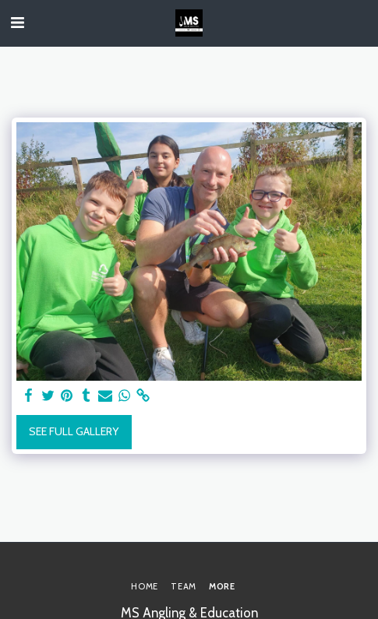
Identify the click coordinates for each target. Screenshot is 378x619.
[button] (17, 22)
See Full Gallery (73, 431)
